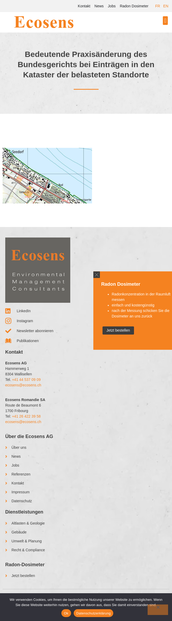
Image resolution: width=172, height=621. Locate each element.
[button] (165, 20)
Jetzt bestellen (118, 330)
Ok (66, 613)
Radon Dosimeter (134, 6)
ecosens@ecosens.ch (23, 385)
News (99, 6)
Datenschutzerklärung (93, 613)
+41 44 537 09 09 (26, 379)
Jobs (112, 6)
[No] (158, 609)
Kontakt (84, 6)
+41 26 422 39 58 (26, 416)
